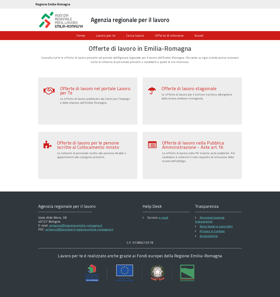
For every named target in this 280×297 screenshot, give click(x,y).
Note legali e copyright (216, 226)
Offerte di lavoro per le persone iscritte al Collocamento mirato (88, 145)
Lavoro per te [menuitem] (106, 35)
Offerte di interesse (169, 35)
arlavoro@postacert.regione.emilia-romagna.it (79, 229)
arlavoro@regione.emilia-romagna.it (75, 225)
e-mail (163, 217)
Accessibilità (209, 236)
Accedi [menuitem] (199, 35)
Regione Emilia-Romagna (53, 4)
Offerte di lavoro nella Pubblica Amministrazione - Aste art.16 (193, 145)
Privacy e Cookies (212, 231)
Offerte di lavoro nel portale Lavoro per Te (95, 90)
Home (80, 35)
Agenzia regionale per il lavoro (130, 19)
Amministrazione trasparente (210, 219)
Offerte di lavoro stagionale (189, 88)
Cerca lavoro (135, 35)
